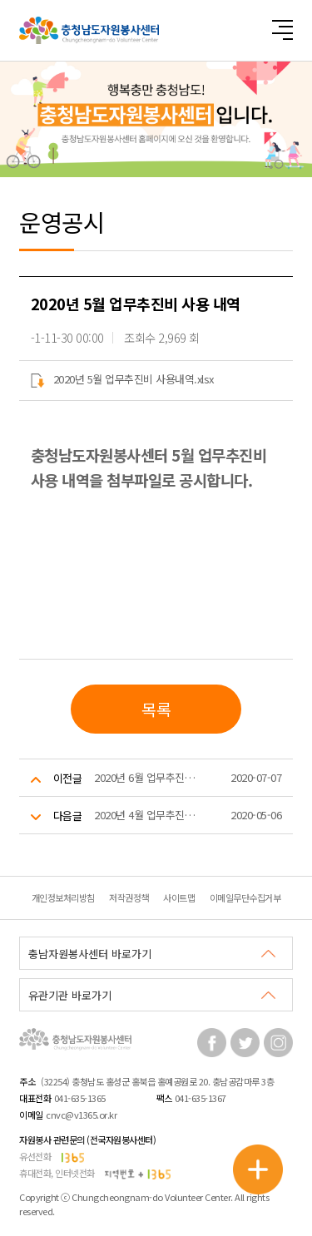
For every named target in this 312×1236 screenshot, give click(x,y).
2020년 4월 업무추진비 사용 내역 (145, 814)
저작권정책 (129, 897)
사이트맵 (179, 897)
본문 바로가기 (0, 0)
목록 (156, 709)
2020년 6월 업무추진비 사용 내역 (145, 777)
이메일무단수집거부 (245, 897)
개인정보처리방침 (63, 897)
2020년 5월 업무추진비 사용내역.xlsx (122, 379)
